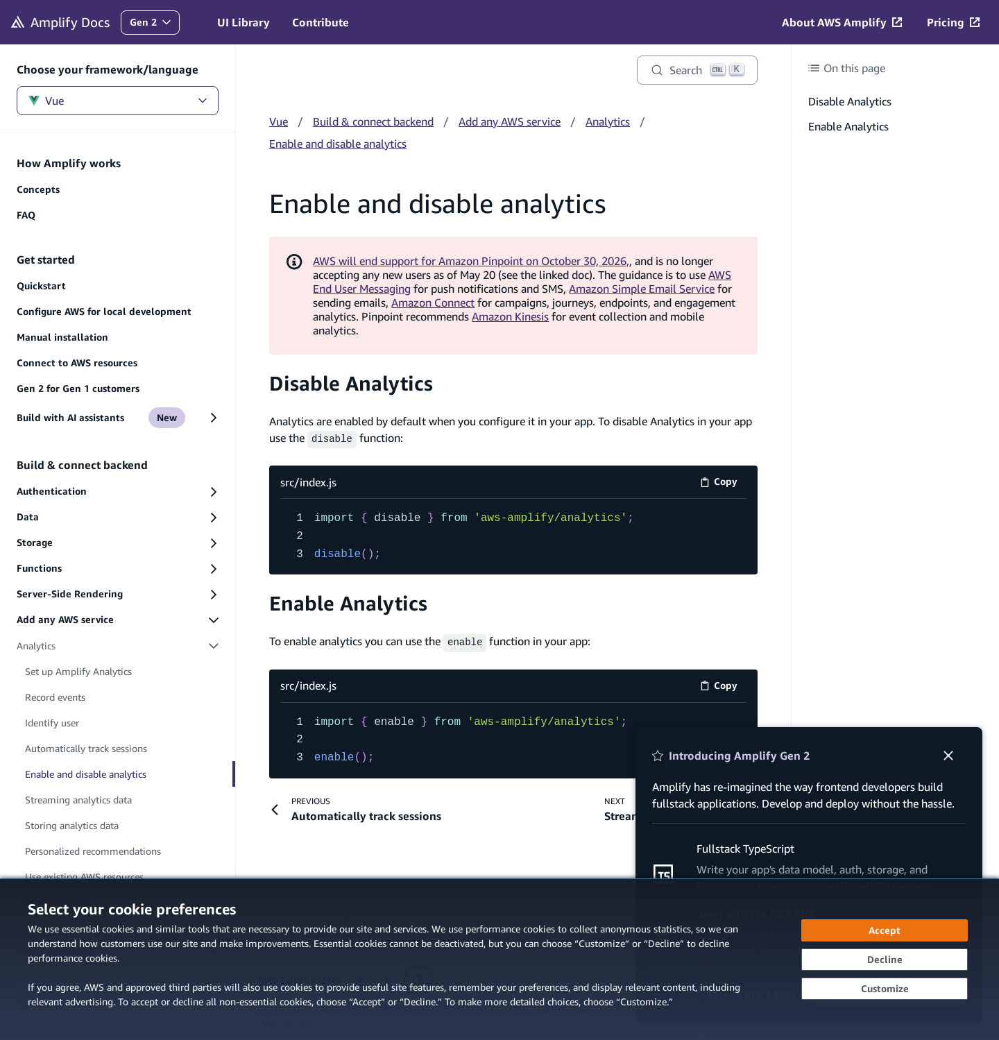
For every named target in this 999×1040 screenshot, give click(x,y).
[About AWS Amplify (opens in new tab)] (842, 22)
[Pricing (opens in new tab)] (953, 22)
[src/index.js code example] (513, 535)
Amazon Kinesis (510, 316)
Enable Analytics (348, 602)
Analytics (608, 121)
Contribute (320, 22)
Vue (117, 101)
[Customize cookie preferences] (884, 989)
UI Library (243, 22)
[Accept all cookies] (884, 930)
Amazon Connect (433, 302)
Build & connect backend (373, 121)
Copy (723, 482)
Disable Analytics (351, 383)
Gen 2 (154, 25)
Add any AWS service (510, 121)
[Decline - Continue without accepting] (884, 959)
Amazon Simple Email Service (642, 289)
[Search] (697, 70)
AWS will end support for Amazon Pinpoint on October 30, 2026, (471, 261)
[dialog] (499, 959)
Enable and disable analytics (338, 144)
